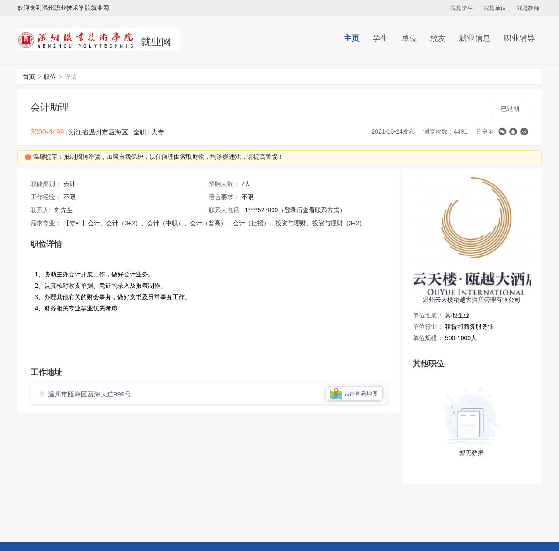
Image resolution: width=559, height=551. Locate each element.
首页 (29, 76)
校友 (438, 38)
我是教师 (528, 8)
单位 (409, 38)
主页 (351, 38)
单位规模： (428, 337)
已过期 (510, 108)
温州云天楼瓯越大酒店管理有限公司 (472, 299)
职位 (50, 76)
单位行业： (428, 326)
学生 (380, 38)
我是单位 (494, 8)
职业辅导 (519, 38)
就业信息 (474, 38)
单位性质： (428, 315)
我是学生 (461, 8)
